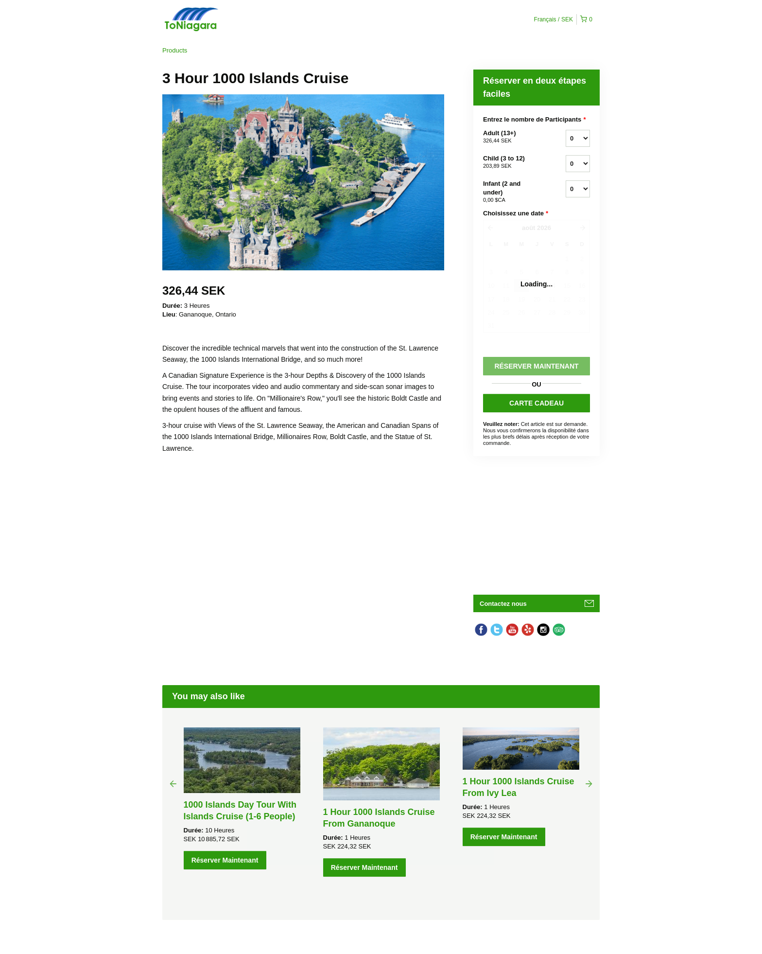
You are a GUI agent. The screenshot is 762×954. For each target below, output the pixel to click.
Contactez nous (503, 603)
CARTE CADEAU (536, 403)
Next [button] (589, 783)
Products (174, 50)
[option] (242, 798)
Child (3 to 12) (512, 162)
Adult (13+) (512, 137)
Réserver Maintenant (225, 860)
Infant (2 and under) (512, 192)
